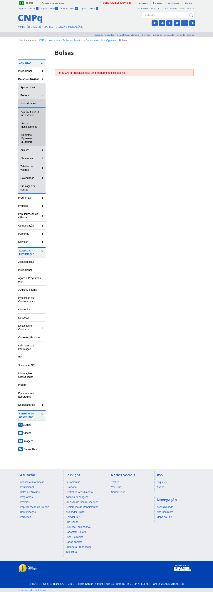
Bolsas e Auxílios (73, 40)
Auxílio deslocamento (29, 125)
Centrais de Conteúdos (26, 415)
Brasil (29, 3)
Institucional (25, 70)
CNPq (42, 40)
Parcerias (23, 233)
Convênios (24, 309)
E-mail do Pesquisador (164, 35)
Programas (24, 197)
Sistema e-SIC (26, 365)
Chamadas (27, 158)
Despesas (24, 317)
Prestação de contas (28, 188)
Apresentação (28, 87)
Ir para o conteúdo (29, 8)
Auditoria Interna (27, 289)
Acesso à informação (53, 2)
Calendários (27, 177)
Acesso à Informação (26, 252)
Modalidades (28, 103)
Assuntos (54, 40)
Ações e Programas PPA (29, 280)
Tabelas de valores (27, 168)
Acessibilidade (146, 8)
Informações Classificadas (25, 375)
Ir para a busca (69, 8)
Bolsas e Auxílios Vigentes (101, 40)
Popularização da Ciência (28, 215)
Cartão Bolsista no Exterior (30, 113)
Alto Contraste (167, 8)
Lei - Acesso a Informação (26, 347)
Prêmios (23, 205)
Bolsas (123, 40)
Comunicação (26, 225)
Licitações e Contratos (25, 327)
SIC (20, 357)
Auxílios (25, 150)
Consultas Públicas (29, 337)
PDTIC (22, 385)
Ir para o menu (49, 8)
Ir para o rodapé (89, 8)
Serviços (146, 35)
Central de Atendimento (128, 35)
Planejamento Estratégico (26, 395)
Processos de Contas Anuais (26, 299)
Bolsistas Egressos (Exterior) (26, 138)
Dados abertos (26, 404)
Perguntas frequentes (104, 35)
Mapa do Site (187, 8)
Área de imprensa (185, 35)
